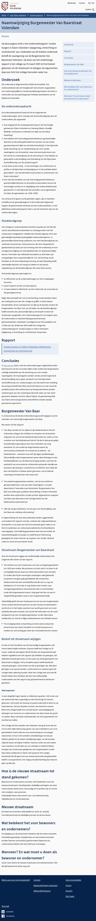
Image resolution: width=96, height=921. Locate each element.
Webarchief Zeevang (42, 890)
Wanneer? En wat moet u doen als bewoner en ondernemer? (77, 97)
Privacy (69, 885)
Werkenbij (71, 3)
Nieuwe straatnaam (72, 80)
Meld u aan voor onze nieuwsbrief (16, 880)
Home (4, 15)
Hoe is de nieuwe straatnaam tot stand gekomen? (78, 72)
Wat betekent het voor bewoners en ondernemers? (78, 88)
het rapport (9, 365)
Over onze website (73, 880)
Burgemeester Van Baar (74, 64)
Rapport (67, 51)
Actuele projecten (36, 15)
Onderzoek (68, 44)
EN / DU (91, 3)
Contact (82, 3)
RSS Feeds (70, 896)
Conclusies (68, 57)
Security (69, 890)
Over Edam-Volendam (18, 15)
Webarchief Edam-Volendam (46, 885)
